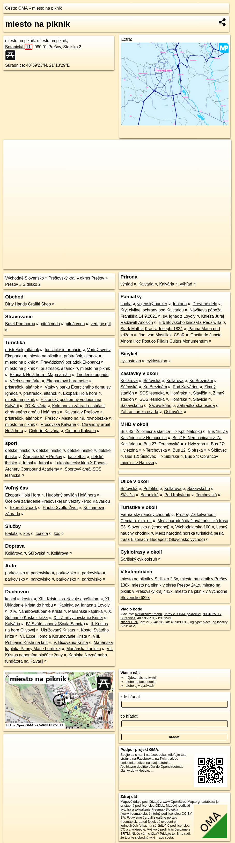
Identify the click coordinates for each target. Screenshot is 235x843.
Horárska (178, 393)
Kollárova (14, 553)
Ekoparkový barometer (67, 381)
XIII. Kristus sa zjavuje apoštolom (68, 599)
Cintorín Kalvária (44, 431)
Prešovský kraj (61, 278)
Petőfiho (151, 488)
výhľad (126, 284)
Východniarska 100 (192, 527)
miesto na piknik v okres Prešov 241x (166, 585)
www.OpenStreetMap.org (181, 802)
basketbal (77, 456)
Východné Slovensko (24, 278)
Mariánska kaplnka (85, 611)
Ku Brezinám (201, 380)
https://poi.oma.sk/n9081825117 (208, 265)
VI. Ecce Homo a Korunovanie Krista (53, 636)
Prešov (11, 284)
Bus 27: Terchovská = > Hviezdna (174, 444)
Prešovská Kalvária (58, 424)
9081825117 (212, 614)
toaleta (11, 533)
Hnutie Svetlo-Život (60, 507)
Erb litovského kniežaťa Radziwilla (190, 322)
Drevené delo (205, 304)
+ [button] (12, 148)
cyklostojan (130, 361)
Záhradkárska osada (196, 405)
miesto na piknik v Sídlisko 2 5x (149, 579)
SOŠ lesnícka (152, 393)
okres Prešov (92, 278)
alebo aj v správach (140, 686)
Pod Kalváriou (186, 387)
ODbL (160, 805)
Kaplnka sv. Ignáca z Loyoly (83, 605)
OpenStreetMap (142, 265)
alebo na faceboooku (141, 682)
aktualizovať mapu (148, 614)
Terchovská (206, 495)
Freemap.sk (168, 265)
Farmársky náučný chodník (145, 514)
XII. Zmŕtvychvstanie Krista (78, 617)
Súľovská (36, 553)
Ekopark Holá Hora (22, 495)
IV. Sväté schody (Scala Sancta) (55, 624)
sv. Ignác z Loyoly (179, 316)
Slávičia (200, 393)
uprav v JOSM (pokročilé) (182, 614)
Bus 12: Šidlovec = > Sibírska (152, 456)
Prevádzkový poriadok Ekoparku (70, 362)
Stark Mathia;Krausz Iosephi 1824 (151, 329)
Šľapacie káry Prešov (42, 456)
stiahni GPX (129, 622)
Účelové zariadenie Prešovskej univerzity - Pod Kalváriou (57, 501)
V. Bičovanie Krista (71, 642)
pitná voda (50, 324)
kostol (10, 599)
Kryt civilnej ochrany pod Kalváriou (152, 310)
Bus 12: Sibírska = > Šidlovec (200, 450)
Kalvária (12, 624)
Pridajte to (167, 833)
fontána (180, 304)
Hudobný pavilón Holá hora (71, 495)
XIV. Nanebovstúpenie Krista (36, 611)
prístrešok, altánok (22, 350)
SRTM (125, 833)
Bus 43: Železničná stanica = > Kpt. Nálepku (161, 431)
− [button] (12, 156)
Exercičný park (23, 507)
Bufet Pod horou (20, 324)
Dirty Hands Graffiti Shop (28, 304)
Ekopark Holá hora (80, 393)
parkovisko (15, 573)
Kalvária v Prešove (82, 412)
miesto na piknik (47, 8)
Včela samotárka (25, 381)
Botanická (18, 47)
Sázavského (131, 405)
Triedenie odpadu (92, 374)
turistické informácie (63, 350)
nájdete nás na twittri (141, 677)
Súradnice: (15, 65)
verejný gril (101, 324)
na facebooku (156, 755)
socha (125, 304)
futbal (28, 463)
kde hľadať (130, 697)
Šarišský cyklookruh (138, 559)
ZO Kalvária (35, 406)
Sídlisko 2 (32, 284)
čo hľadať (129, 716)
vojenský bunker (152, 304)
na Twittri (161, 758)
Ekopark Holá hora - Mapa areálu (40, 374)
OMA (23, 8)
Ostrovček (173, 412)
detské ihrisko (18, 450)
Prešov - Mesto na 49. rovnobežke (76, 418)
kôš (26, 533)
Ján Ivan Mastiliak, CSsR (162, 335)
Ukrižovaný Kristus (58, 630)
